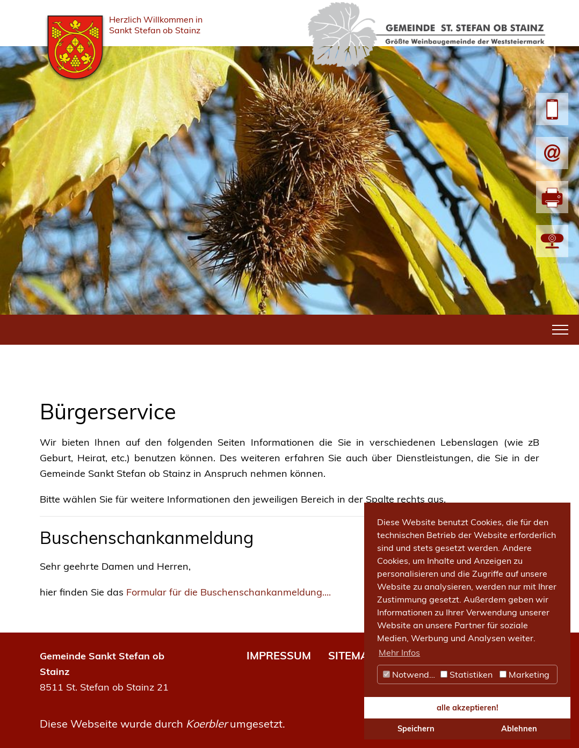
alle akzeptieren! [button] (467, 708)
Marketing (524, 674)
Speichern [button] (416, 729)
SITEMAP (351, 655)
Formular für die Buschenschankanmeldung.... (228, 592)
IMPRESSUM (279, 655)
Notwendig (410, 674)
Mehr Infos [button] (399, 652)
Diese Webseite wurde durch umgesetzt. (162, 723)
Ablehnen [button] (519, 729)
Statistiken (466, 674)
